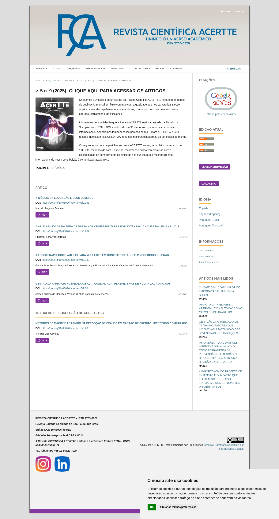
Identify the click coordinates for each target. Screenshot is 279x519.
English (203, 208)
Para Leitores (206, 250)
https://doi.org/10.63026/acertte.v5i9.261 (65, 202)
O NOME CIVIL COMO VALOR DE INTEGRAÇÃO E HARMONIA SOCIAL (219, 291)
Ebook (159, 68)
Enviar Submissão (215, 166)
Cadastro (224, 11)
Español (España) (209, 214)
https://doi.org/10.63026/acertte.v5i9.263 (65, 259)
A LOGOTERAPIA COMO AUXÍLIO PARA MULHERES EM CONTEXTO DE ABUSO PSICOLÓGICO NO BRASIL (103, 255)
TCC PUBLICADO (139, 68)
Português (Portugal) (211, 225)
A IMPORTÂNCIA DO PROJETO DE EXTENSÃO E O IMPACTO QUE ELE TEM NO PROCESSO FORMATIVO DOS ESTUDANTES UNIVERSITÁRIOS (220, 379)
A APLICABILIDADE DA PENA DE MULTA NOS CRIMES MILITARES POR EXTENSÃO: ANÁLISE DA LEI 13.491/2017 (107, 226)
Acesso (239, 11)
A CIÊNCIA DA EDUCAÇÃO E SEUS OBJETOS (64, 197)
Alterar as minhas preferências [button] (178, 507)
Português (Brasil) (209, 219)
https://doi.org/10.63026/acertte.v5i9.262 (65, 231)
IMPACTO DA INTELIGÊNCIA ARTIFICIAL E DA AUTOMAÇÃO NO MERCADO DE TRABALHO (220, 308)
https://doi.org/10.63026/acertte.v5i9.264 (65, 288)
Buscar (234, 68)
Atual (57, 68)
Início (40, 80)
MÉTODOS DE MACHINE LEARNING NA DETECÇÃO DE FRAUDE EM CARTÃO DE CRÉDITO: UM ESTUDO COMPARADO (111, 323)
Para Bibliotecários (209, 262)
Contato (176, 68)
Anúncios (116, 68)
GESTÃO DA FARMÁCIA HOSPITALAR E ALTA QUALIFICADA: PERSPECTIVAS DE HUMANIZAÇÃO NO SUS (103, 283)
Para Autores (206, 256)
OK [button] (152, 507)
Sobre (40, 68)
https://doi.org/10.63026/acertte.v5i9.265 (65, 328)
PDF (44, 214)
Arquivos (73, 68)
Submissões (94, 68)
